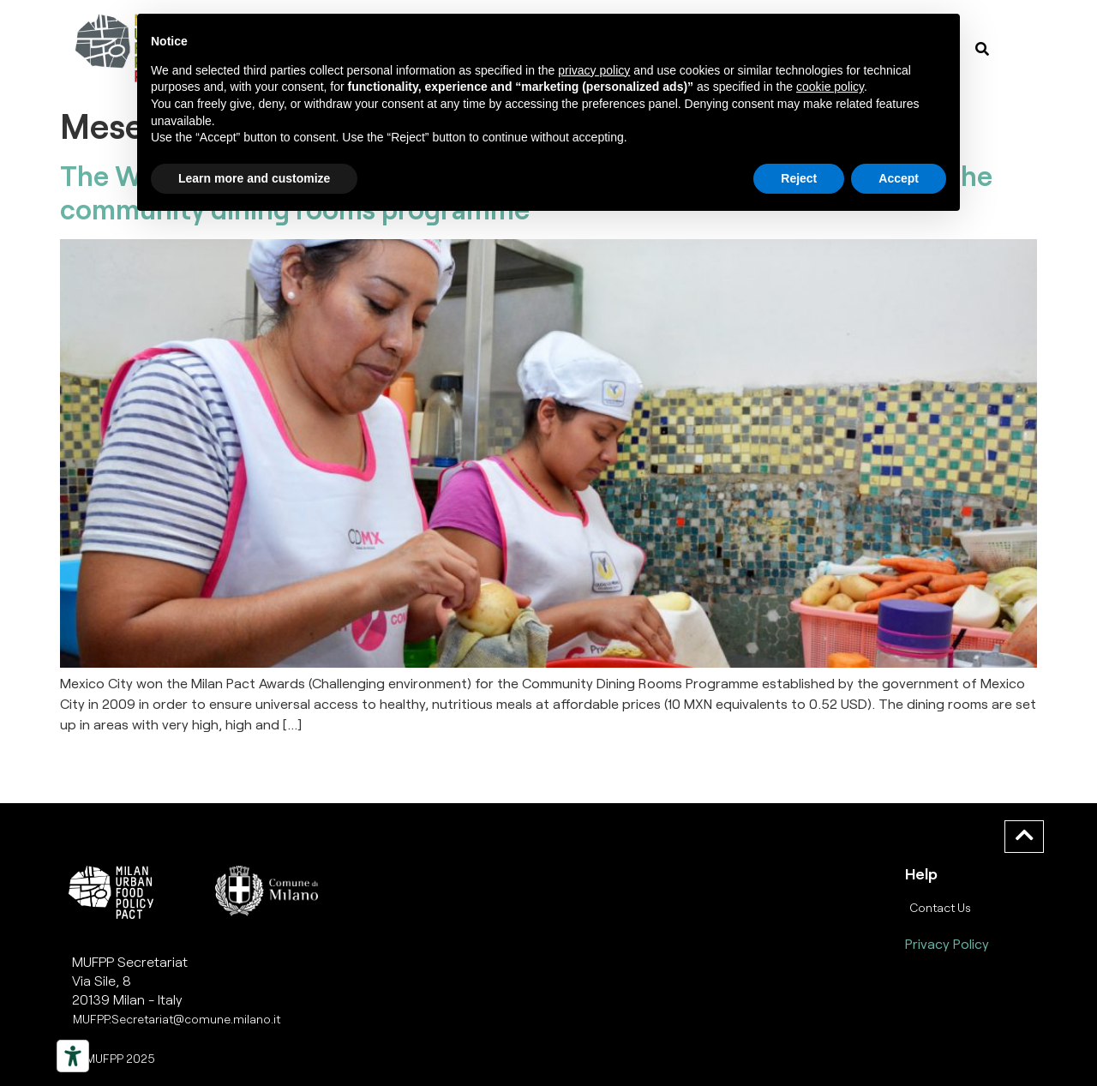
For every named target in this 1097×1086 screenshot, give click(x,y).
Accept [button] (898, 178)
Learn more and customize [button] (254, 178)
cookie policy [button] (830, 86)
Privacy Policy (947, 943)
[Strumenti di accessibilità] (73, 1056)
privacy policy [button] (594, 70)
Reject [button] (799, 178)
